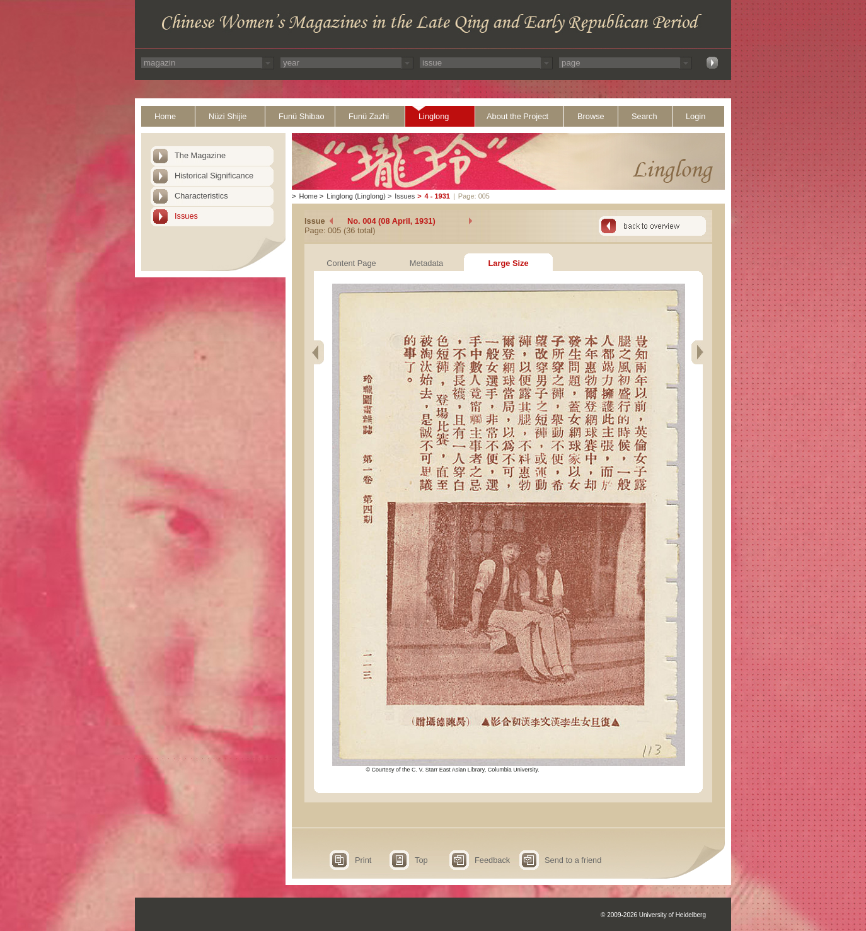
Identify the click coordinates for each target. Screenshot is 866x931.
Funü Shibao (302, 116)
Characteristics (201, 195)
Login (695, 116)
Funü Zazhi (369, 116)
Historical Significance (214, 175)
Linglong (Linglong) (356, 196)
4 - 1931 (437, 196)
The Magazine (200, 155)
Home (165, 116)
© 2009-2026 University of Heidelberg (653, 914)
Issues (186, 216)
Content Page (351, 263)
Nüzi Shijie (227, 116)
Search (644, 116)
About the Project (517, 116)
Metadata (426, 263)
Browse (590, 116)
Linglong (434, 116)
